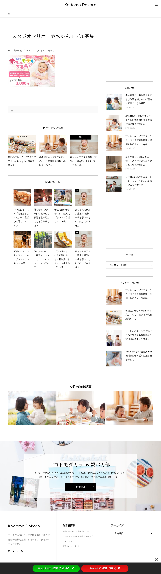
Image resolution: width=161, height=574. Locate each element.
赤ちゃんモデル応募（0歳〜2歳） (56, 568)
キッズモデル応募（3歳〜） (105, 568)
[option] (32, 408)
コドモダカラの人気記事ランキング (78, 536)
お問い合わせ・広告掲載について (77, 531)
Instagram (80, 486)
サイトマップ (68, 541)
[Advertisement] (129, 52)
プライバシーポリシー (72, 546)
